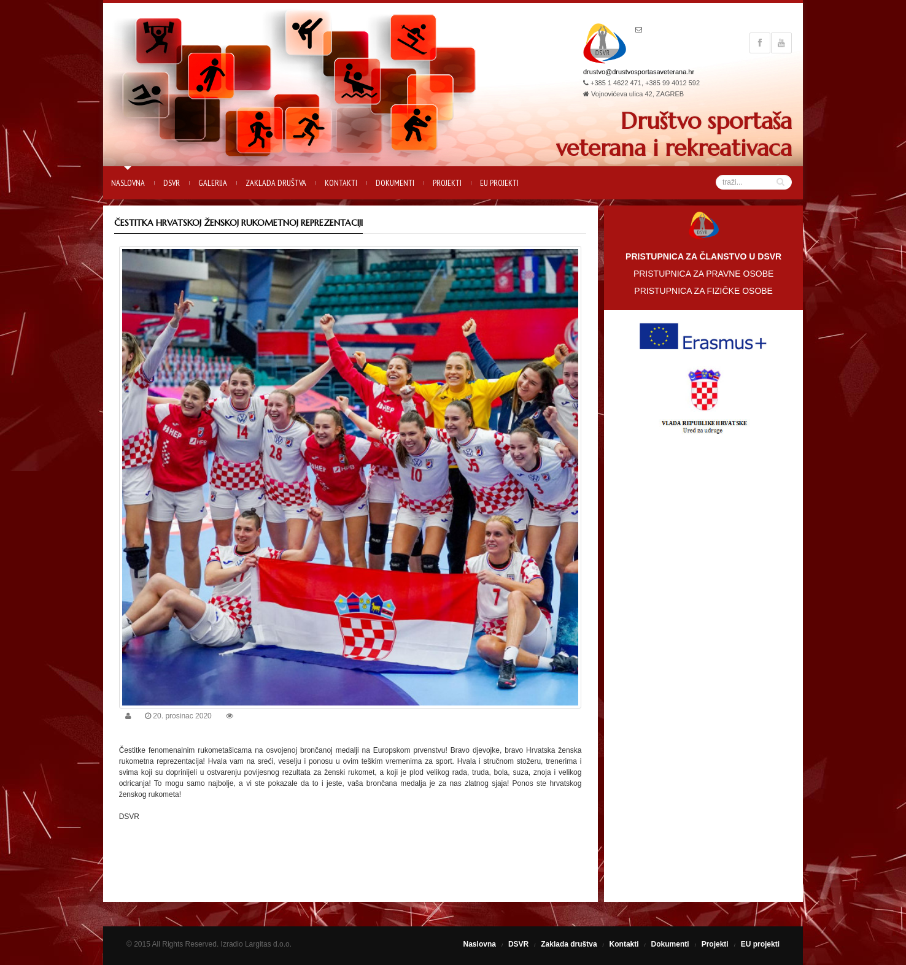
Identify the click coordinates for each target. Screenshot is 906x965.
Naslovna (128, 183)
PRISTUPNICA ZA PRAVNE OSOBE (703, 274)
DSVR (171, 183)
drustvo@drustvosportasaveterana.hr (638, 71)
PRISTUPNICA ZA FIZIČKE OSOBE (703, 291)
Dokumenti (395, 183)
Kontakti (341, 183)
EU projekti (499, 183)
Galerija (212, 183)
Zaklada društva (276, 183)
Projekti (447, 183)
